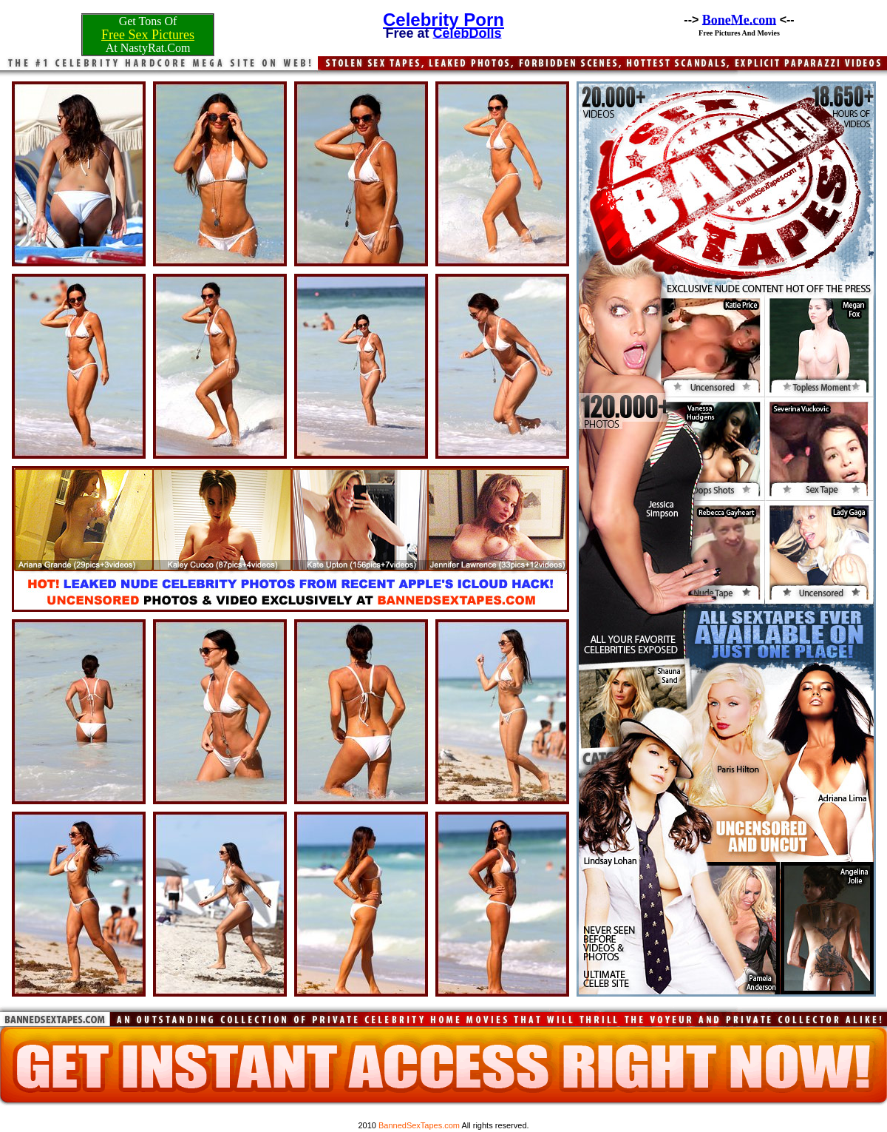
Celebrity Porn (443, 20)
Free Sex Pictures (147, 34)
